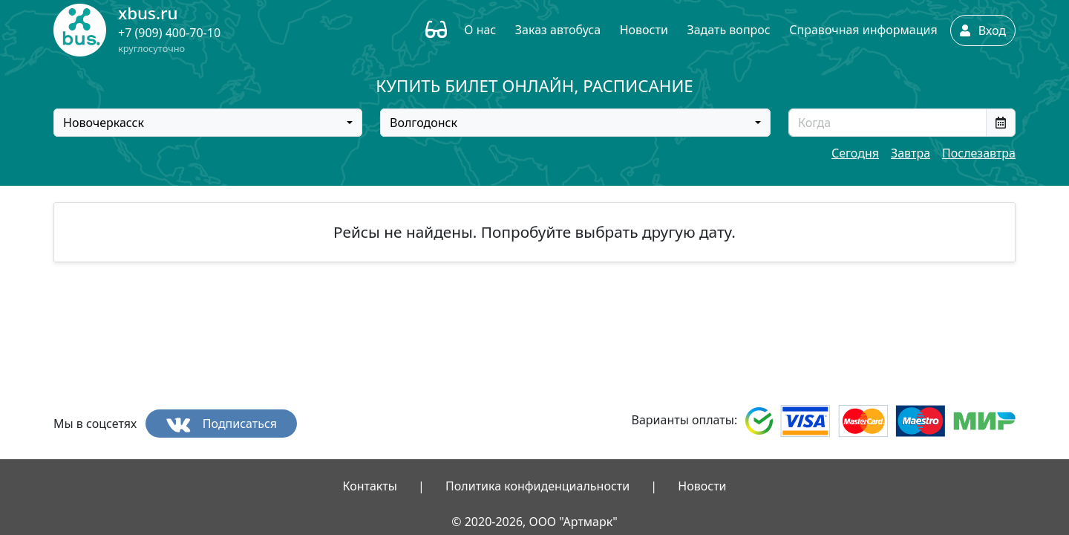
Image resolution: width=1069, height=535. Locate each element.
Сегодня (855, 153)
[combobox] (207, 122)
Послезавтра (979, 153)
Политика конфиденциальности (537, 486)
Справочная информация (863, 30)
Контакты (369, 486)
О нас (480, 30)
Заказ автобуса (558, 30)
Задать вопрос (728, 30)
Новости (644, 30)
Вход (983, 30)
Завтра (910, 153)
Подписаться (221, 423)
